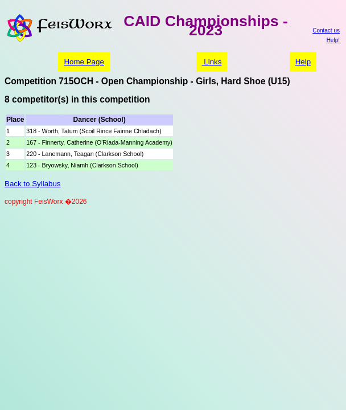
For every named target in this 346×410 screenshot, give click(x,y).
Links (212, 62)
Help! (333, 40)
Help (303, 62)
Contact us (326, 30)
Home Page (84, 62)
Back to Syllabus (33, 183)
